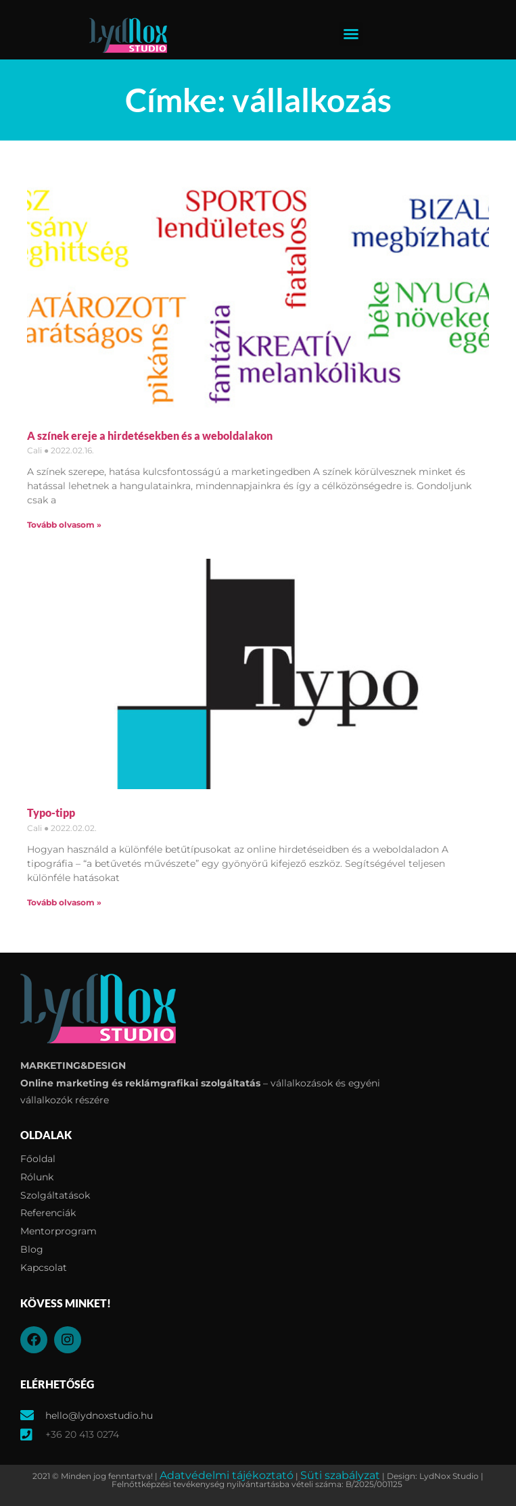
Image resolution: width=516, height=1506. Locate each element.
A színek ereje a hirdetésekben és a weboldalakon (150, 435)
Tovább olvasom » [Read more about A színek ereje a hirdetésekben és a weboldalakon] (64, 525)
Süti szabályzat (340, 1475)
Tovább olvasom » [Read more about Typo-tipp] (64, 902)
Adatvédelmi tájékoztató (227, 1475)
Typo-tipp (51, 812)
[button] (351, 34)
